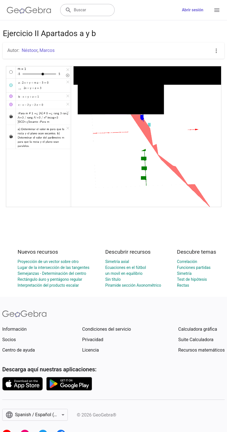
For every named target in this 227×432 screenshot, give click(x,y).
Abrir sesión (192, 10)
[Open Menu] (216, 10)
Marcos (47, 50)
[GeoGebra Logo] (29, 10)
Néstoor (30, 50)
